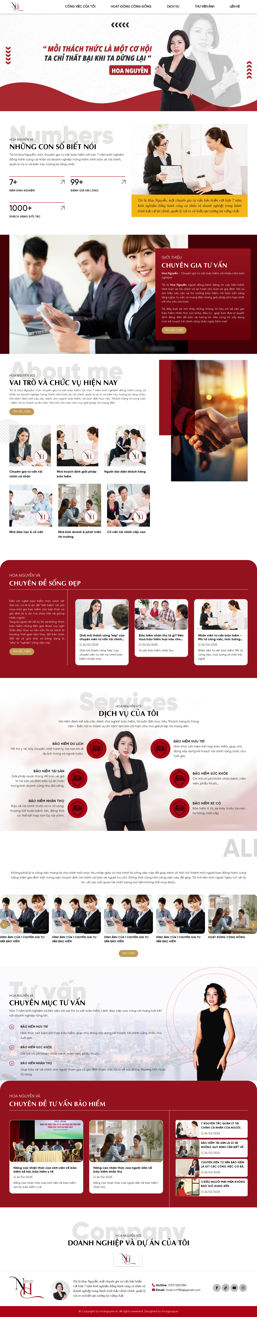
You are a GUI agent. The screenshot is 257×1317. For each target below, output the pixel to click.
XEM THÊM (128, 953)
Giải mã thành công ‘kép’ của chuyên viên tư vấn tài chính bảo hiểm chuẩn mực (102, 639)
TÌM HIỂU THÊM (174, 330)
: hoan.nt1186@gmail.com (176, 1290)
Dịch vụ (173, 6)
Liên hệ (235, 6)
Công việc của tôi (80, 6)
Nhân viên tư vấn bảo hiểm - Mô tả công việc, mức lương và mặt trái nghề (220, 639)
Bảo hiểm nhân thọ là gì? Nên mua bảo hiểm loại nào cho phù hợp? (161, 639)
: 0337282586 (169, 1285)
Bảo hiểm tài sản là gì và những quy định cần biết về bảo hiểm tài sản (222, 1147)
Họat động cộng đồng (131, 6)
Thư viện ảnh (204, 6)
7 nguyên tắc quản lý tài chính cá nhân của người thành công (220, 1128)
